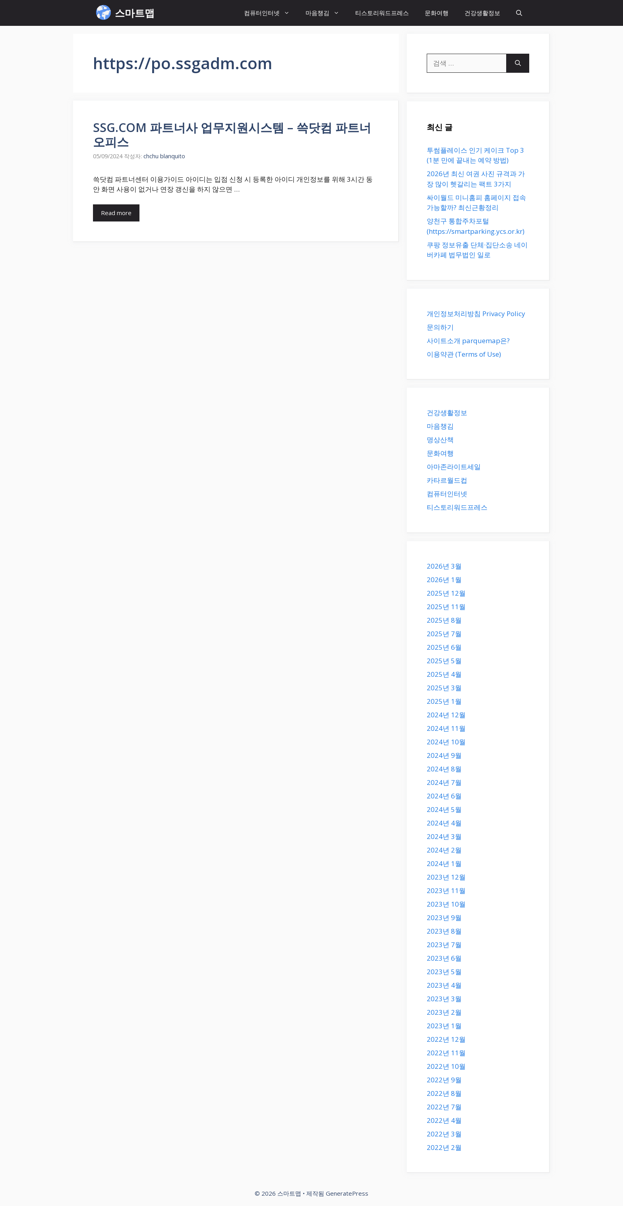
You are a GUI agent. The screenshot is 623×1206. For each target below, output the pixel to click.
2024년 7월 (444, 782)
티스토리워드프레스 (382, 13)
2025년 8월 (444, 620)
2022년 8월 (444, 1093)
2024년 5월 (444, 809)
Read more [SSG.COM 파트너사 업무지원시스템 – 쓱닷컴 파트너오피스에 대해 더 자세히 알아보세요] (116, 213)
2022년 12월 (446, 1039)
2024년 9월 (444, 755)
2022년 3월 (444, 1133)
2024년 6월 (444, 795)
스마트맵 (135, 12)
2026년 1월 (444, 579)
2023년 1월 (444, 1025)
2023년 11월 (446, 890)
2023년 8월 (444, 931)
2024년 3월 (444, 836)
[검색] (518, 63)
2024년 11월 (446, 728)
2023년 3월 (444, 998)
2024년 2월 (444, 849)
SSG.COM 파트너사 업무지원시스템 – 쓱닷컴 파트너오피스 (232, 134)
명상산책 (440, 439)
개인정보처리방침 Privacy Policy (476, 313)
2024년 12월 (446, 714)
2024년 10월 (446, 741)
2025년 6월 (444, 647)
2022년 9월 (444, 1079)
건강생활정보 (482, 13)
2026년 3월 (444, 566)
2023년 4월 (444, 985)
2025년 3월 (444, 687)
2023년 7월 (444, 944)
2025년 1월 (444, 701)
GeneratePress (347, 1193)
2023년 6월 (444, 958)
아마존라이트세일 (454, 466)
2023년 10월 (446, 904)
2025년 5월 (444, 660)
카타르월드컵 (447, 480)
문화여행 (437, 13)
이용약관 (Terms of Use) (464, 354)
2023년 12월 (446, 877)
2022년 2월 (444, 1147)
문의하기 (440, 327)
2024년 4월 (444, 822)
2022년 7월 (444, 1106)
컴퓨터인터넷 (271, 13)
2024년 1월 (444, 863)
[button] (519, 13)
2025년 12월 (446, 593)
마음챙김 (326, 13)
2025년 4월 (444, 674)
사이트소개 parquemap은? (468, 340)
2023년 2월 (444, 1012)
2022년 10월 (446, 1066)
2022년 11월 (446, 1052)
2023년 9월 (444, 917)
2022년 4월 (444, 1120)
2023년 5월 (444, 971)
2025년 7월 (444, 633)
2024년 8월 (444, 768)
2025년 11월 (446, 606)
